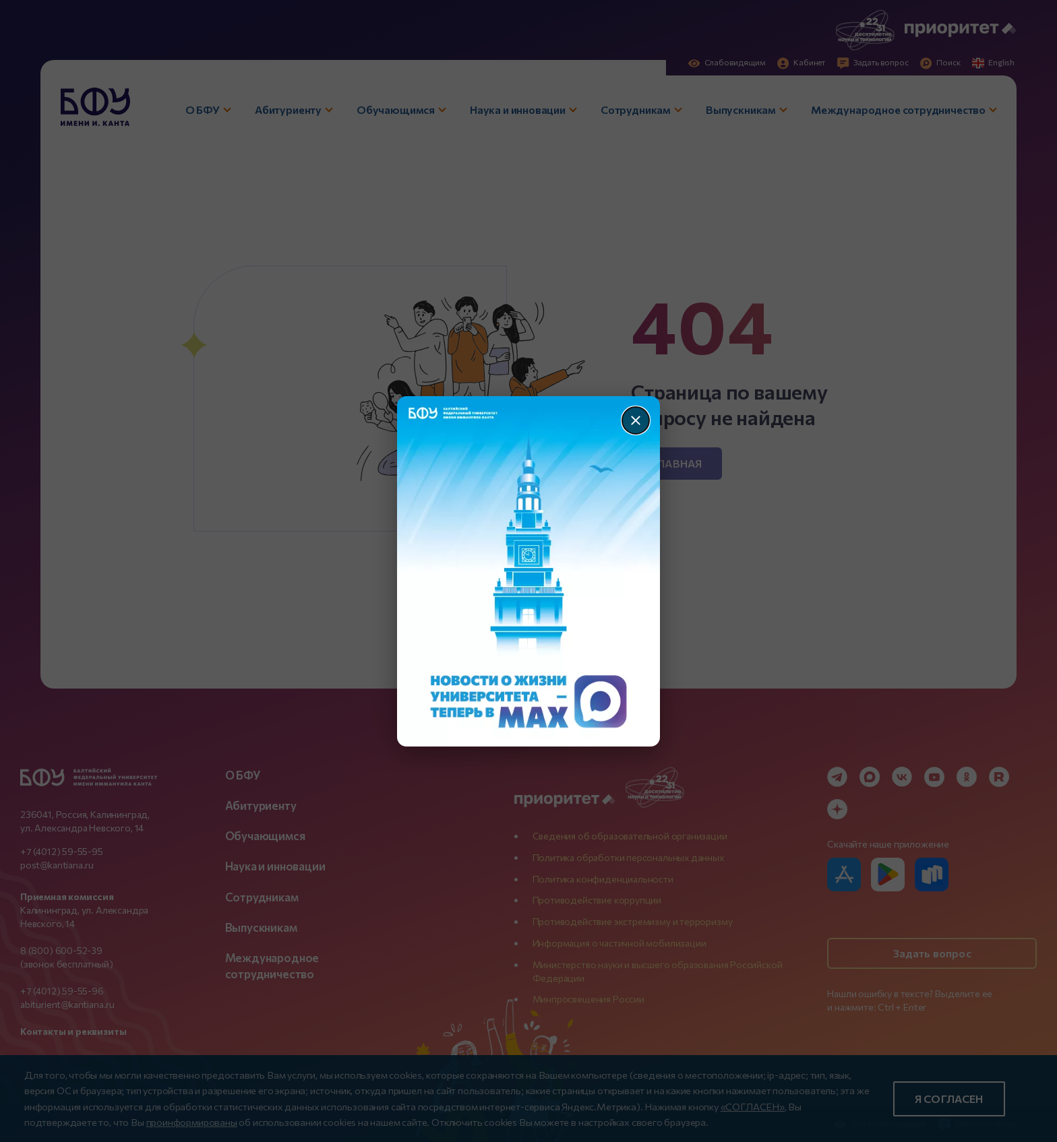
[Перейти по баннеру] (529, 571)
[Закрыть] (635, 420)
